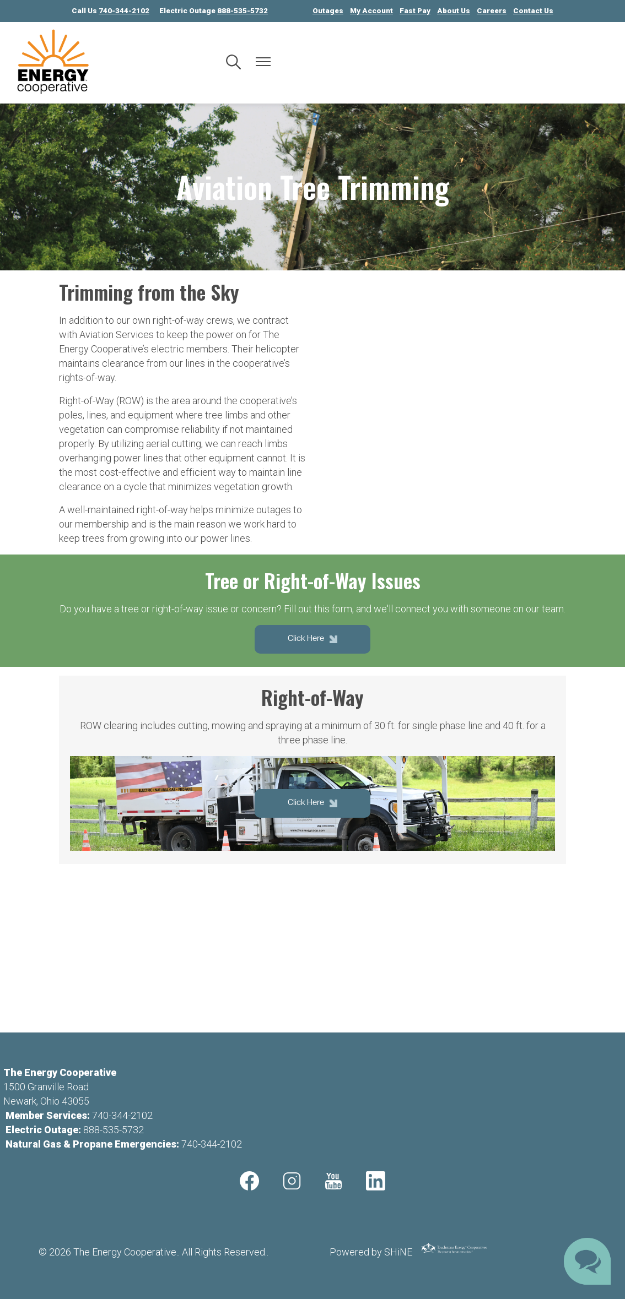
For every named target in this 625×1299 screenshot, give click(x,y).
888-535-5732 (113, 1129)
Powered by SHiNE (371, 1252)
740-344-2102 (122, 1115)
